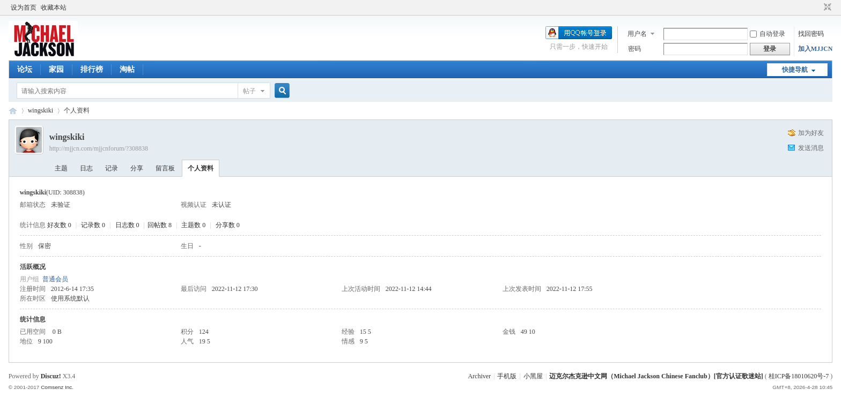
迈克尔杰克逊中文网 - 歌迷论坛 (13, 110)
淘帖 (127, 69)
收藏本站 (54, 7)
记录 (111, 168)
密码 (634, 49)
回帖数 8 (159, 225)
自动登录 (767, 34)
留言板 (165, 168)
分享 (136, 168)
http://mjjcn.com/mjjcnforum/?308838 (98, 148)
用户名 (637, 34)
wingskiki (40, 110)
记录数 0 (93, 225)
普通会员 (55, 279)
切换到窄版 (826, 7)
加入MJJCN (815, 49)
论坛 (24, 69)
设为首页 (23, 7)
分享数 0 (228, 225)
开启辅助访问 (817, 7)
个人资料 (200, 168)
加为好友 (811, 133)
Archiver (479, 376)
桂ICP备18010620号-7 (799, 376)
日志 (86, 168)
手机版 (507, 376)
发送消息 (811, 148)
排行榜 (91, 69)
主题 (61, 168)
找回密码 (811, 34)
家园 (56, 69)
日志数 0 (127, 225)
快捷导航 (795, 69)
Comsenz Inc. (57, 387)
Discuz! (51, 376)
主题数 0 (193, 225)
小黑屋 (533, 376)
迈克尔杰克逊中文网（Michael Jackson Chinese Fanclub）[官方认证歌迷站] (656, 376)
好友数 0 (59, 225)
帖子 (249, 91)
